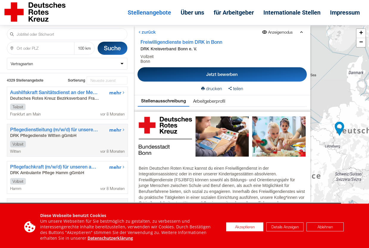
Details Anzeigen (285, 229)
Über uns (192, 12)
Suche (112, 48)
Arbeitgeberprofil (209, 101)
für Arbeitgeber (234, 12)
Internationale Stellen (291, 12)
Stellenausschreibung (163, 100)
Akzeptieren (245, 229)
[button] (339, 128)
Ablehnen (325, 229)
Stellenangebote (149, 12)
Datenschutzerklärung (110, 241)
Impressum (345, 12)
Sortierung (76, 80)
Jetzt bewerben (222, 74)
